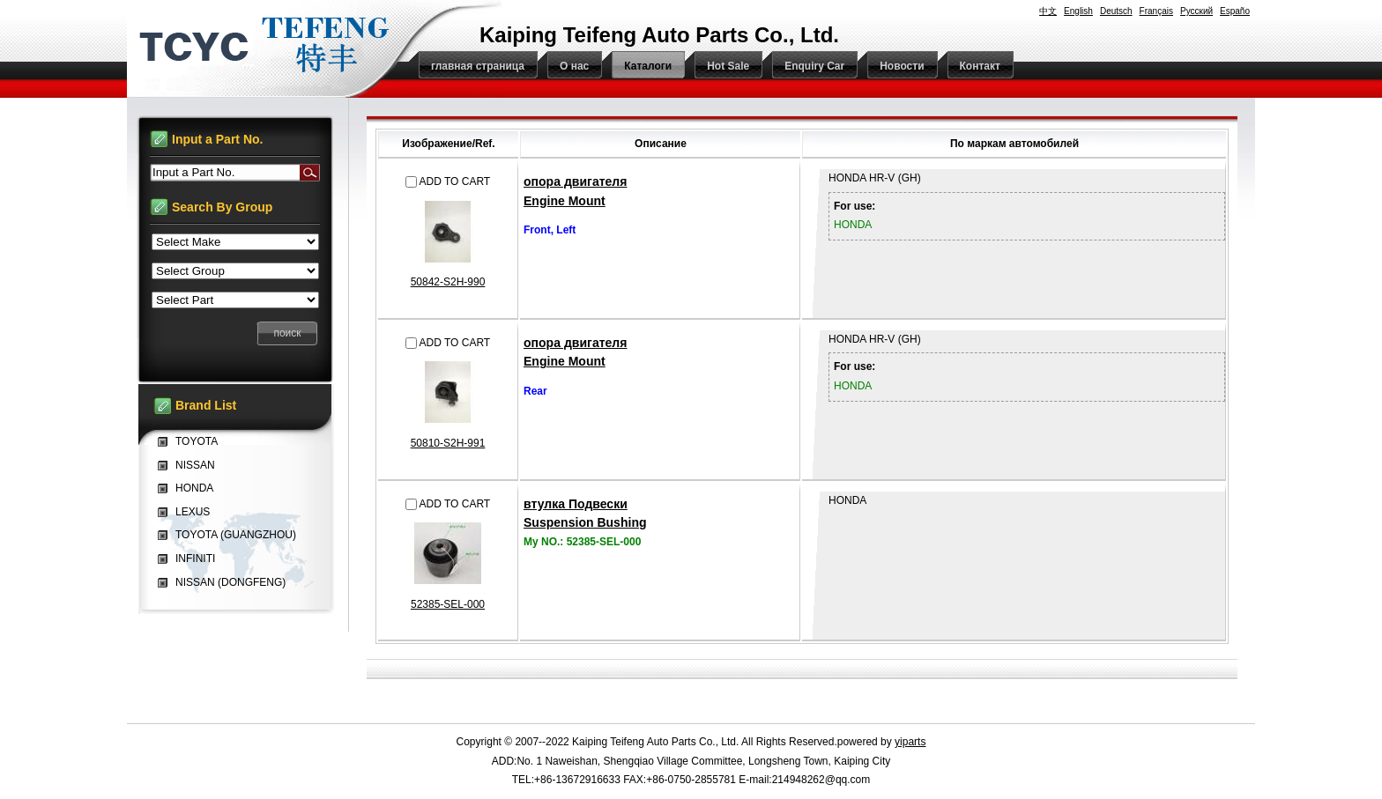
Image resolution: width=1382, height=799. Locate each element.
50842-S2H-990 (448, 282)
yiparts (910, 742)
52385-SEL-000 (448, 604)
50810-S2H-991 (448, 443)
